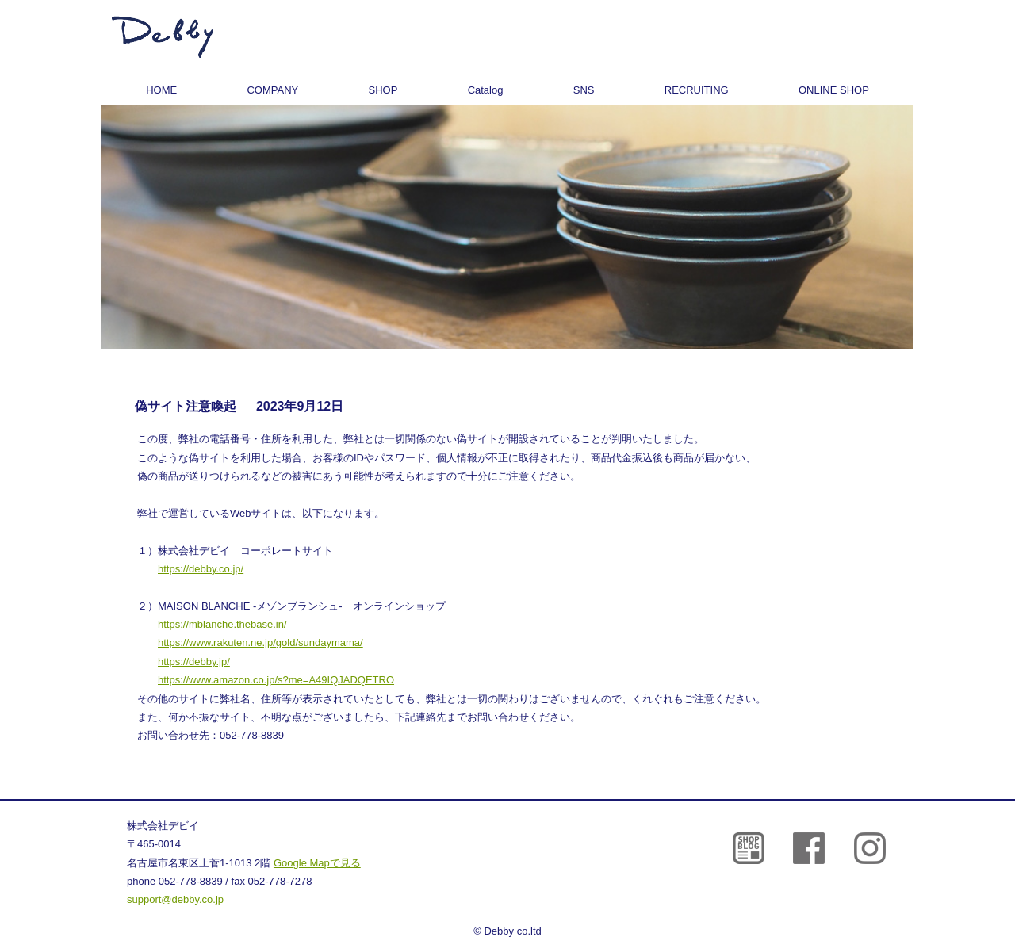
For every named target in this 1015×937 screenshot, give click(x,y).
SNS (584, 90)
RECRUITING (697, 90)
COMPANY (272, 90)
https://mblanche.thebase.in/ (222, 624)
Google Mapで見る (317, 863)
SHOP (383, 90)
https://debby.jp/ (194, 661)
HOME (161, 90)
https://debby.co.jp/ (200, 569)
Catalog (486, 90)
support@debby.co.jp (175, 899)
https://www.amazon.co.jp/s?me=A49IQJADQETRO (276, 680)
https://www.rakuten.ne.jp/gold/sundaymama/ (260, 642)
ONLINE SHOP (834, 90)
